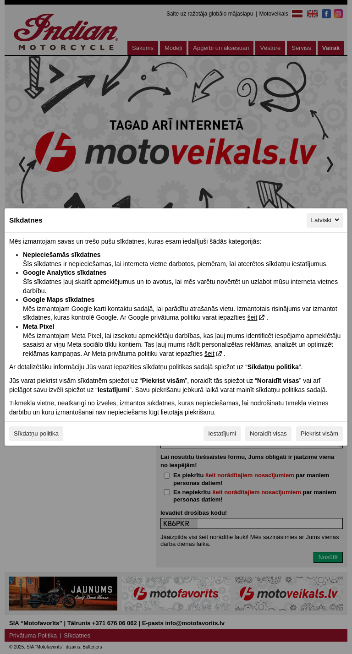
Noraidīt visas (268, 433)
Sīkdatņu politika (36, 433)
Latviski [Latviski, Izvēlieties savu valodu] (326, 219)
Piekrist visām (319, 433)
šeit (252, 317)
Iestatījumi (222, 433)
